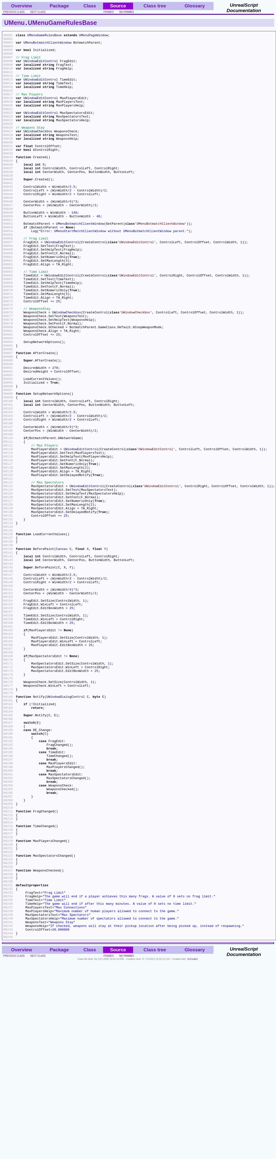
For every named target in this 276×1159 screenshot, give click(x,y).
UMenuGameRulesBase (62, 22)
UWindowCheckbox (37, 151)
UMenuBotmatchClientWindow (47, 44)
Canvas (62, 652)
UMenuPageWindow (93, 36)
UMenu (14, 22)
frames (109, 12)
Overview (21, 5)
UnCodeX (192, 1140)
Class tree (154, 5)
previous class (14, 12)
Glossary (194, 5)
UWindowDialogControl (65, 829)
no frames (126, 12)
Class (89, 5)
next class (38, 12)
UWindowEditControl (40, 67)
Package (59, 5)
